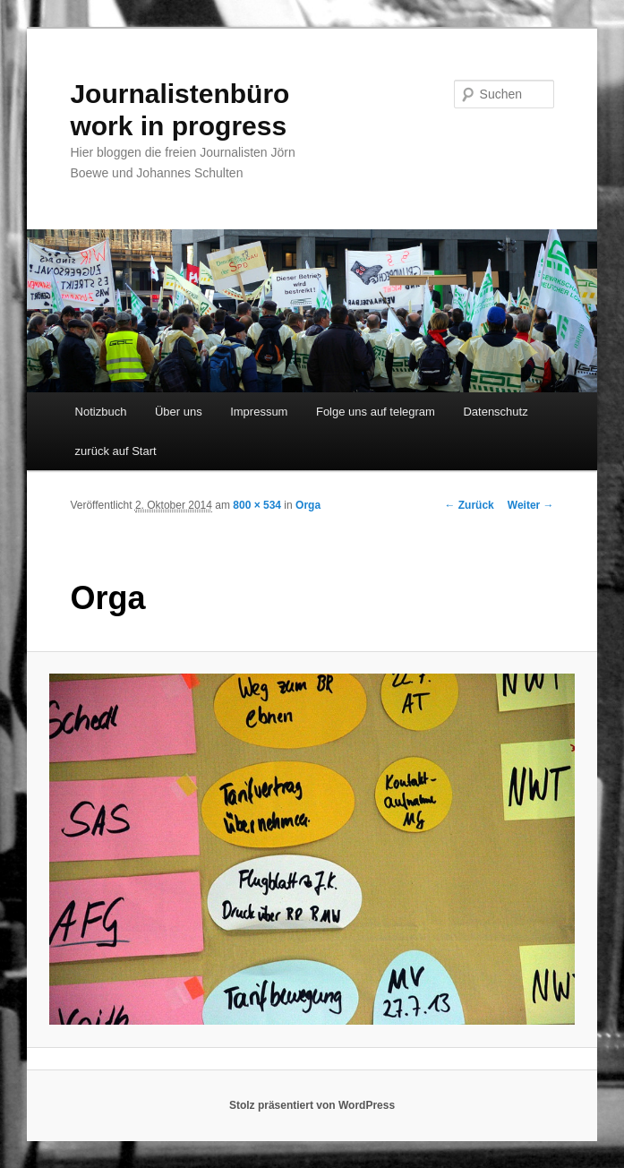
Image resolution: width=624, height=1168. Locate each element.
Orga (308, 505)
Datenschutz (495, 411)
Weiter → (531, 505)
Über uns (178, 411)
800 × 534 (257, 505)
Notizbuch (101, 411)
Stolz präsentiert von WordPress (312, 1105)
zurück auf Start (116, 451)
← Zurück (468, 505)
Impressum (258, 411)
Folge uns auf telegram (375, 411)
